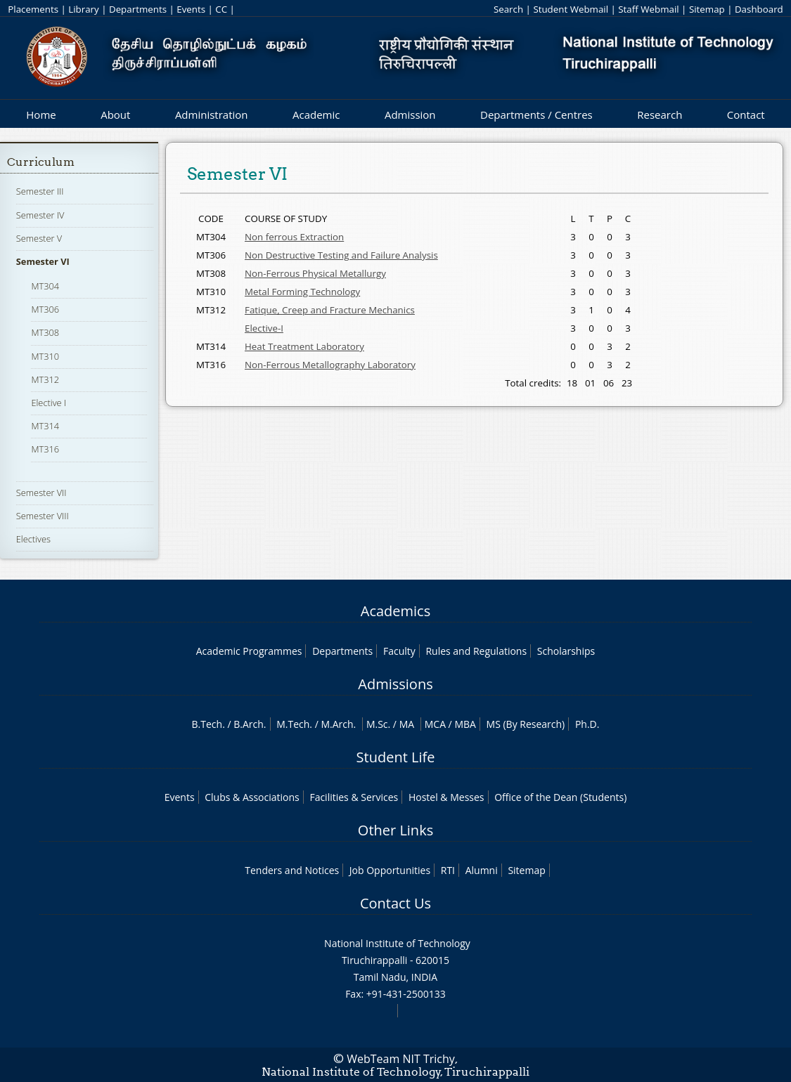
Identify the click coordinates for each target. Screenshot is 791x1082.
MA (406, 724)
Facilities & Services (353, 797)
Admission (410, 114)
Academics (395, 610)
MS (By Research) (526, 724)
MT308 (45, 332)
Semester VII (41, 492)
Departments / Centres (536, 114)
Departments (138, 9)
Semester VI (43, 261)
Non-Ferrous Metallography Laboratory (330, 364)
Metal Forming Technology (302, 291)
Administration (211, 114)
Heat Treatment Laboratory (304, 346)
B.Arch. (249, 724)
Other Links (395, 830)
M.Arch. (338, 724)
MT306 (45, 309)
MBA (465, 724)
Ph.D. (587, 724)
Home (41, 114)
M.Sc (377, 724)
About (115, 114)
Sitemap (707, 9)
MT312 (45, 379)
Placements (33, 9)
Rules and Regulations (476, 651)
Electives (33, 539)
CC (221, 9)
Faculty (399, 651)
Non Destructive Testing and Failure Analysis (341, 255)
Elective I (48, 402)
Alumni (481, 870)
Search (508, 9)
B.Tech (207, 724)
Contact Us (395, 903)
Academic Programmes (249, 651)
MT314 (45, 425)
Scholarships (566, 651)
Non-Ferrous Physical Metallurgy (315, 273)
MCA (435, 724)
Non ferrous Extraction (294, 236)
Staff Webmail (648, 9)
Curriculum (41, 162)
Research (659, 114)
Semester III (40, 191)
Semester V (39, 238)
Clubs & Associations (252, 797)
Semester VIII (42, 515)
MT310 (45, 356)
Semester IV (40, 215)
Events (190, 9)
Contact (746, 114)
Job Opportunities (389, 870)
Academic (316, 114)
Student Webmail (570, 9)
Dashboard (759, 9)
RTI (448, 870)
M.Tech (292, 724)
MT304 (45, 286)
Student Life (395, 757)
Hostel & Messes (446, 797)
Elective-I (264, 328)
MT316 (45, 449)
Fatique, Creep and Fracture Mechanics (330, 310)
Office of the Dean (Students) (560, 797)
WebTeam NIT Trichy (401, 1059)
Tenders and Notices (292, 870)
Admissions (395, 683)
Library (83, 9)
